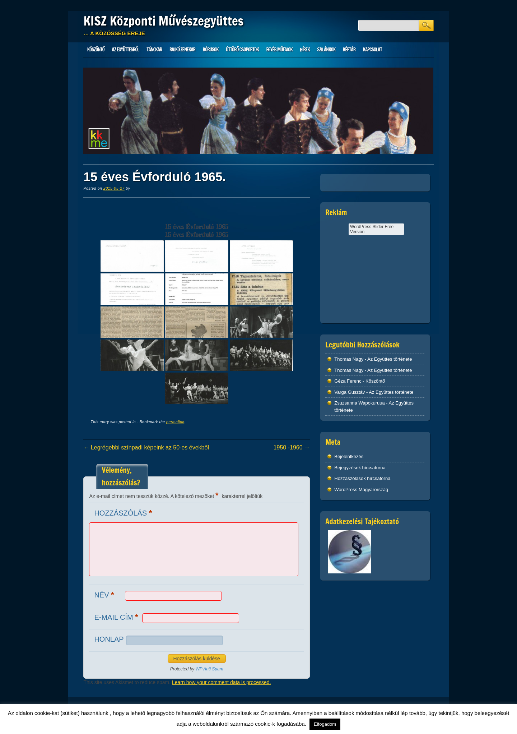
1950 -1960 (292, 447)
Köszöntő (95, 49)
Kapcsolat (372, 49)
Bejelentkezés (348, 456)
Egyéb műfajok (279, 49)
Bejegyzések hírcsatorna (359, 467)
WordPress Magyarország (361, 489)
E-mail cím (117, 617)
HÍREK (304, 49)
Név (105, 594)
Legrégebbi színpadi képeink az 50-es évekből (146, 447)
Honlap (109, 639)
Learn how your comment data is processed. (221, 682)
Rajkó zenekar (182, 49)
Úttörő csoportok (242, 49)
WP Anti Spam (209, 668)
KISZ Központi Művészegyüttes (163, 21)
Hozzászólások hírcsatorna (362, 478)
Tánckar (154, 49)
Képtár (349, 49)
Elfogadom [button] (325, 724)
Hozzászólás (124, 512)
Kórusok (211, 49)
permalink (175, 422)
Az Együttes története (389, 359)
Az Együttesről (125, 49)
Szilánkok (326, 49)
